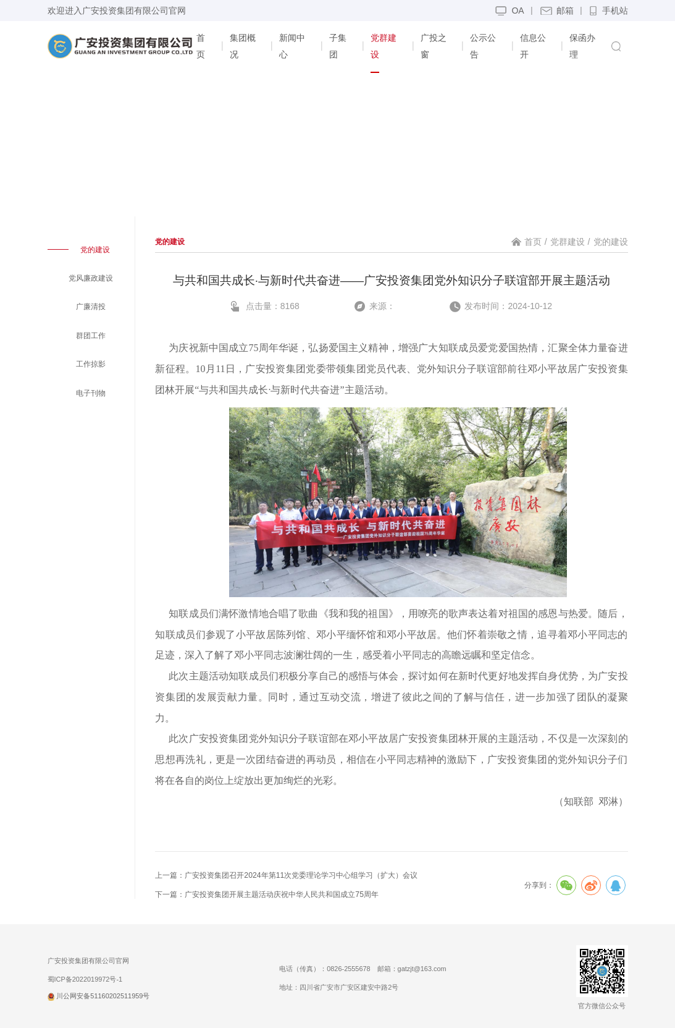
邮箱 (565, 10)
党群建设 (567, 241)
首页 (533, 241)
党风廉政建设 (91, 278)
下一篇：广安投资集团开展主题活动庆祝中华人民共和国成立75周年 (267, 894)
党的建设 (95, 249)
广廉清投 (91, 306)
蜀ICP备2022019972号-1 (85, 979)
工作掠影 (91, 364)
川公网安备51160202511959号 (99, 996)
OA (517, 10)
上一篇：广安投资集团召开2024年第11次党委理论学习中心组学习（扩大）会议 (286, 875)
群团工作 (91, 335)
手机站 (609, 13)
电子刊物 (91, 393)
